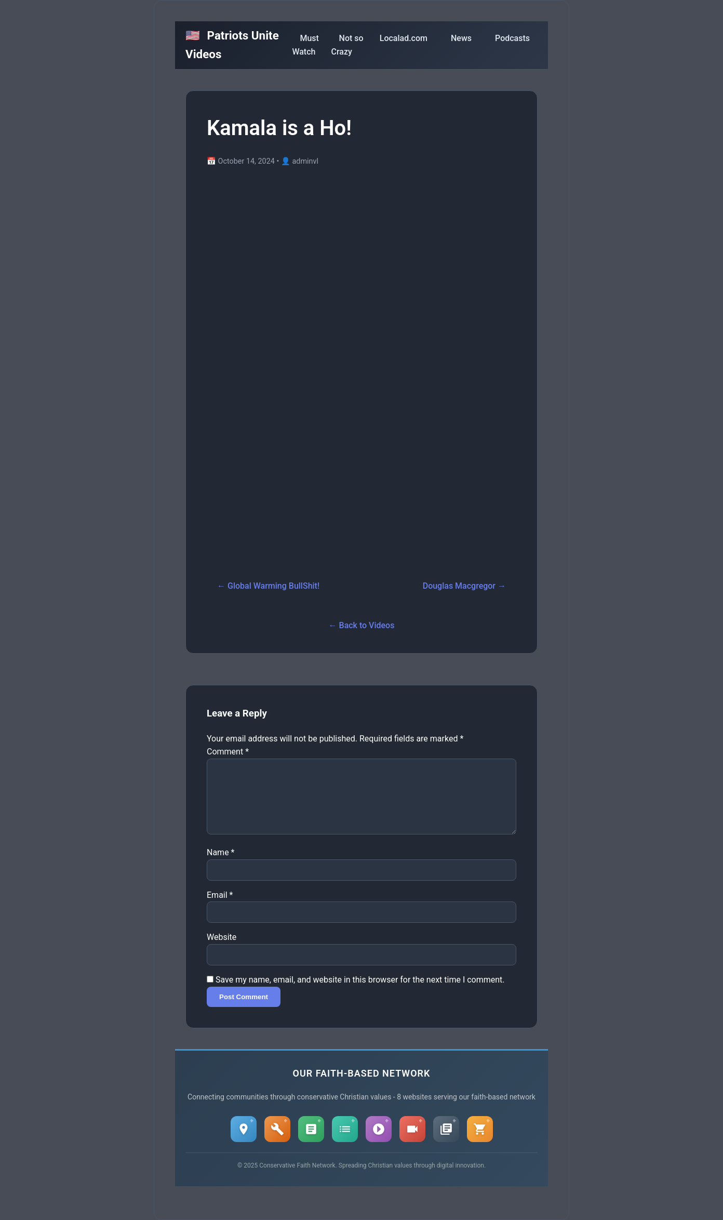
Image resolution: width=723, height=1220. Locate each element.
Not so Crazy (347, 45)
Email (220, 907)
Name (221, 865)
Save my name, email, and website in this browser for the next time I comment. (360, 992)
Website (221, 949)
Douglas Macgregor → (464, 586)
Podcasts (512, 38)
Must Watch (305, 45)
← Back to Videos (362, 625)
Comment (228, 752)
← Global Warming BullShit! (268, 586)
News (461, 38)
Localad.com (403, 38)
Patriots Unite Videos (232, 45)
